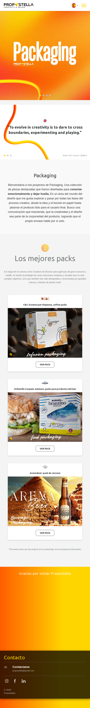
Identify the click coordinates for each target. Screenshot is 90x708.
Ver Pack (45, 364)
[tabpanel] (45, 55)
